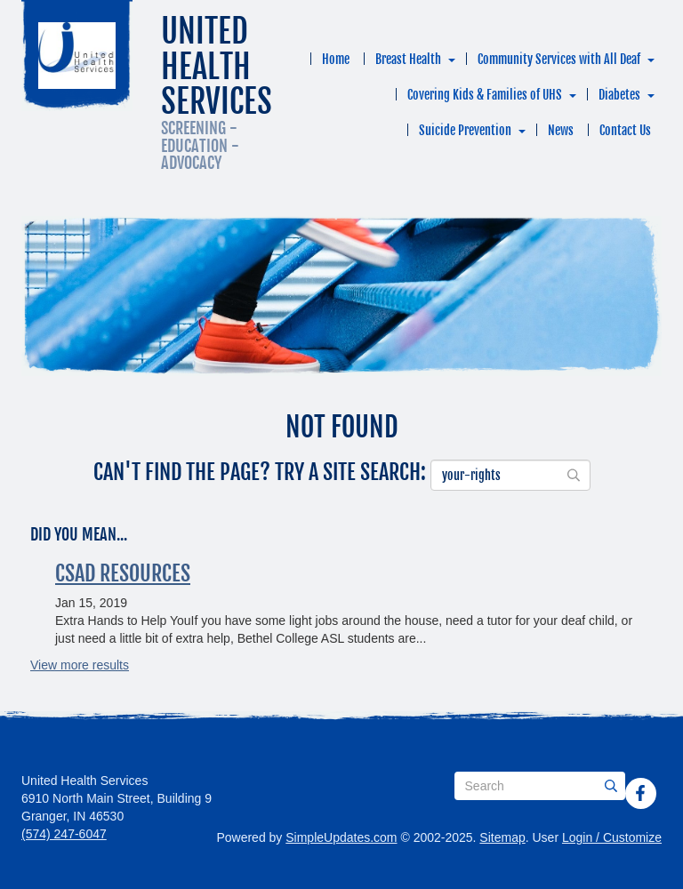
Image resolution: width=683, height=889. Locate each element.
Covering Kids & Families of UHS (484, 94)
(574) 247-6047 (64, 834)
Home (336, 59)
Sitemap (502, 837)
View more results (79, 665)
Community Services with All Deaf (559, 59)
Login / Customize (612, 837)
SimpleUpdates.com (341, 837)
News (561, 130)
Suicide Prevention (465, 130)
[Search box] (539, 786)
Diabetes (619, 94)
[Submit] (611, 786)
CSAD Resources (122, 573)
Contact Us (625, 130)
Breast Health (408, 59)
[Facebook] (640, 793)
